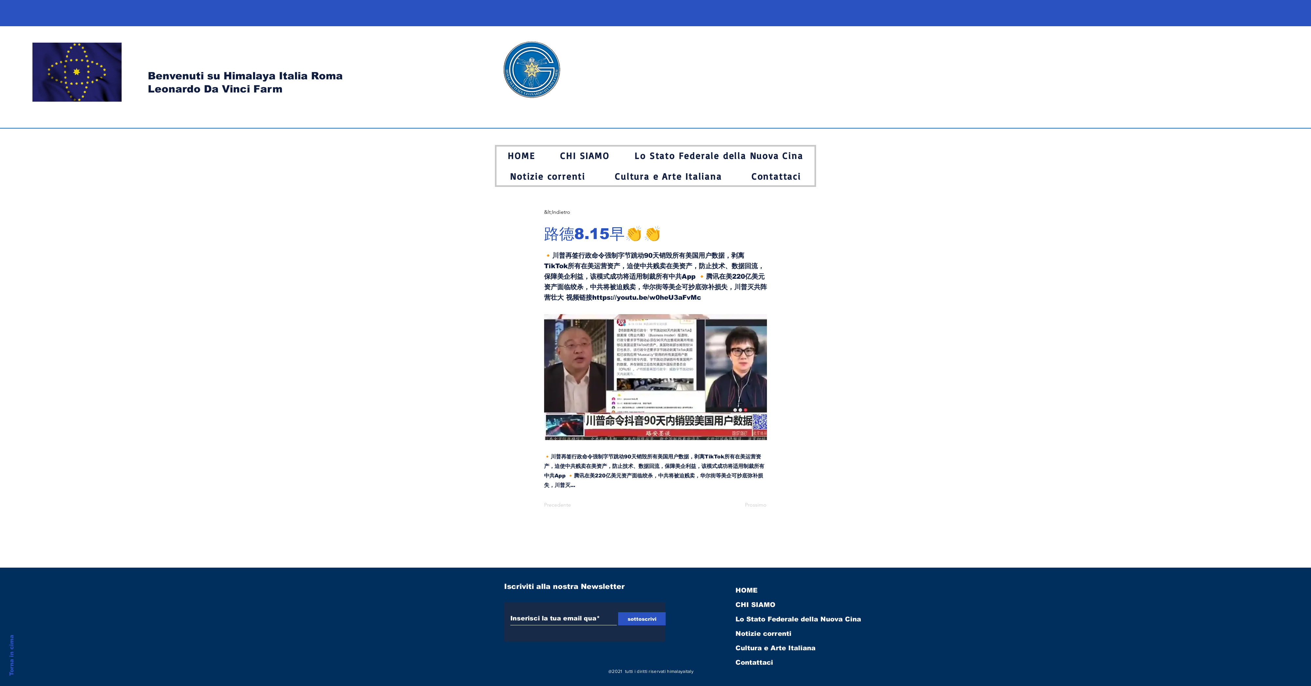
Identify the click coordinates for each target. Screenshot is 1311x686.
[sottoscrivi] (642, 618)
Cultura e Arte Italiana (775, 648)
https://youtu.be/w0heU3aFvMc (646, 297)
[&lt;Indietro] (565, 212)
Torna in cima (12, 655)
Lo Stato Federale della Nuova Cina (798, 619)
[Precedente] (565, 505)
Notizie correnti (763, 633)
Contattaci (754, 662)
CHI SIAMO (755, 604)
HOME (746, 590)
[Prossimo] (750, 505)
